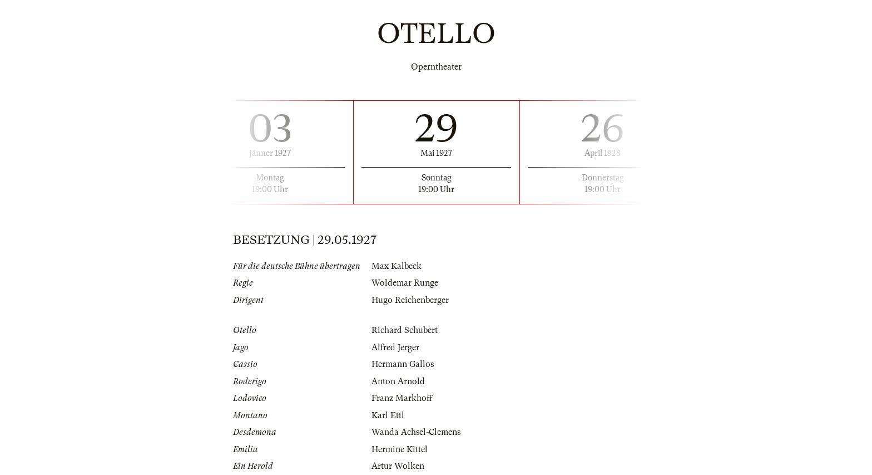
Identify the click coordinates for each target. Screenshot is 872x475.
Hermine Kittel (399, 449)
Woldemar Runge (404, 283)
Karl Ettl (387, 415)
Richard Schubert (404, 330)
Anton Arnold (398, 381)
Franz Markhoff (401, 398)
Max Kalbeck (396, 266)
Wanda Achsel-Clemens (415, 432)
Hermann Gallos (402, 364)
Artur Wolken (397, 466)
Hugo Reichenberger (410, 300)
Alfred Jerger (395, 347)
